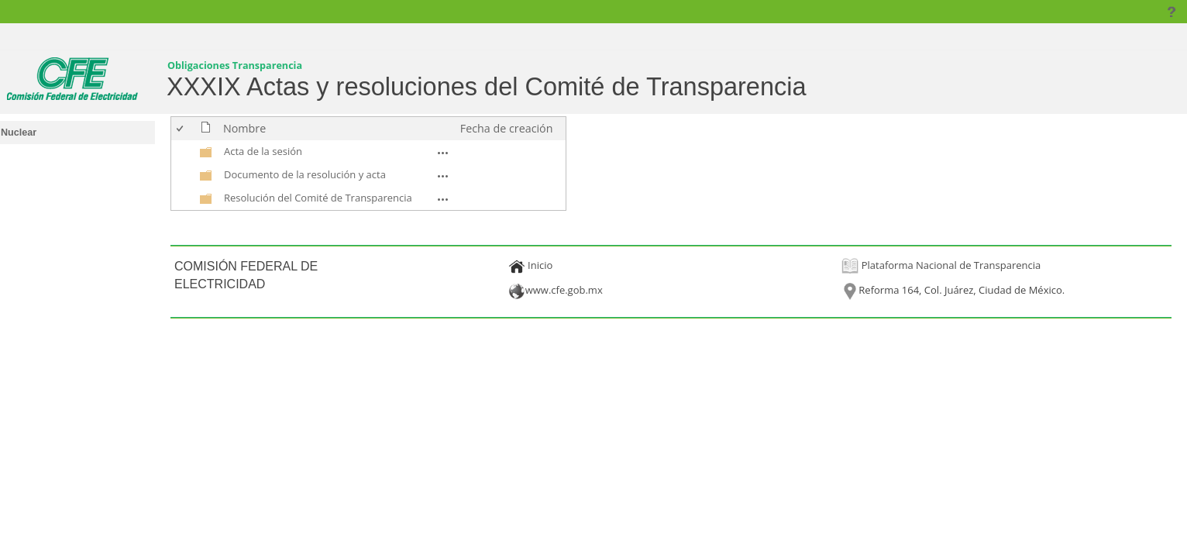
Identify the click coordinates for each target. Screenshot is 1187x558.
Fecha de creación (506, 128)
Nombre (244, 128)
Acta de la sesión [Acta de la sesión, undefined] (263, 151)
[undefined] (206, 155)
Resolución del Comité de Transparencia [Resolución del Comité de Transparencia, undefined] (318, 198)
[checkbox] (181, 128)
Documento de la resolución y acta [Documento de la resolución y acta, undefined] (305, 174)
